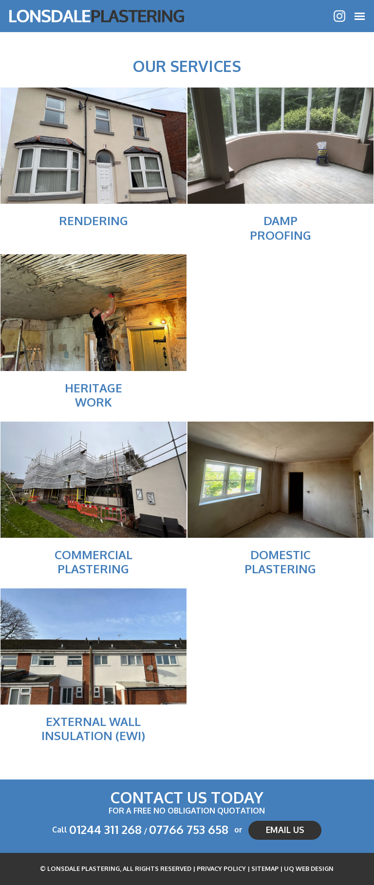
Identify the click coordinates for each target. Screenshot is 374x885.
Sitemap (265, 868)
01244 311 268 (105, 829)
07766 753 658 (188, 829)
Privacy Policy (221, 868)
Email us (285, 829)
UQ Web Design (309, 868)
